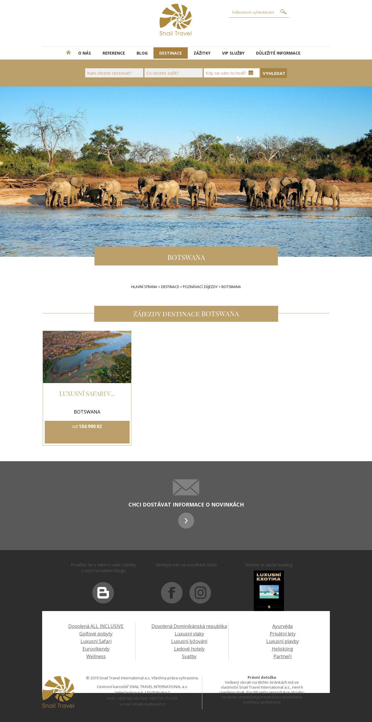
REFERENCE (114, 53)
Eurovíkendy (96, 649)
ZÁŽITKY (202, 53)
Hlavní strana (144, 286)
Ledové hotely (189, 649)
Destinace (170, 286)
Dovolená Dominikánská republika (189, 626)
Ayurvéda (282, 626)
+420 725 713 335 (163, 698)
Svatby (189, 656)
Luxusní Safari (96, 641)
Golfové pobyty (95, 634)
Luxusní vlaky (189, 634)
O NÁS (84, 53)
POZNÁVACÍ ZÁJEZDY (201, 286)
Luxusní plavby (282, 641)
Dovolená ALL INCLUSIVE (96, 626)
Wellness (96, 656)
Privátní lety (283, 634)
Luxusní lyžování (189, 641)
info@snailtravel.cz (149, 704)
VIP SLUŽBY (233, 53)
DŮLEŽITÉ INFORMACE (278, 53)
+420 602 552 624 (132, 698)
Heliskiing (282, 649)
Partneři (282, 656)
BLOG (142, 53)
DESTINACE (170, 53)
